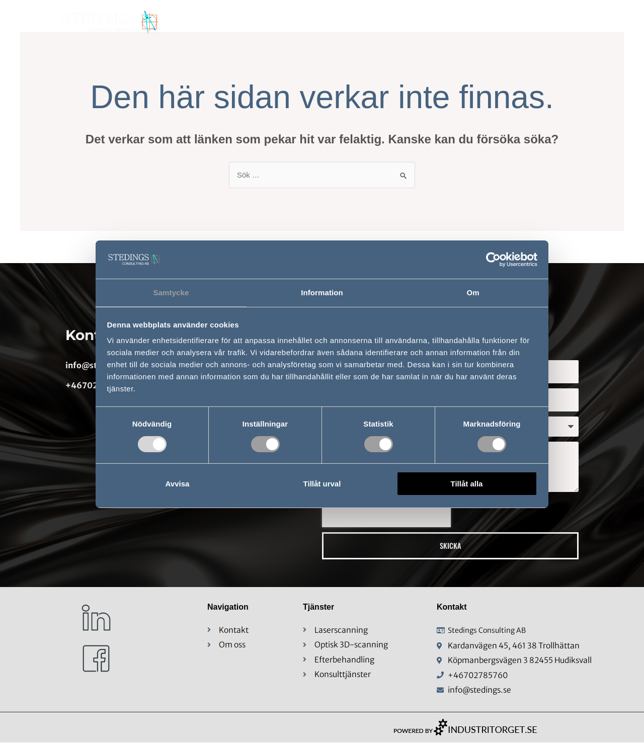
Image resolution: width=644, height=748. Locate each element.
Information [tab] (322, 292)
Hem (283, 22)
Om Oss (331, 22)
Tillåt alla (467, 484)
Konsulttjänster (482, 22)
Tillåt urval (322, 484)
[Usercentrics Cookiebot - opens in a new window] (493, 259)
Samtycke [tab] (171, 292)
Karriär (558, 22)
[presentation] (386, 513)
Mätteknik (397, 22)
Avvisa (178, 484)
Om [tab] (472, 292)
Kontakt (612, 22)
